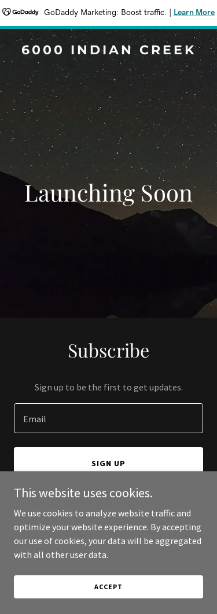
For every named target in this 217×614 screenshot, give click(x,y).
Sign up (108, 463)
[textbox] (108, 418)
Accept (108, 586)
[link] (108, 51)
